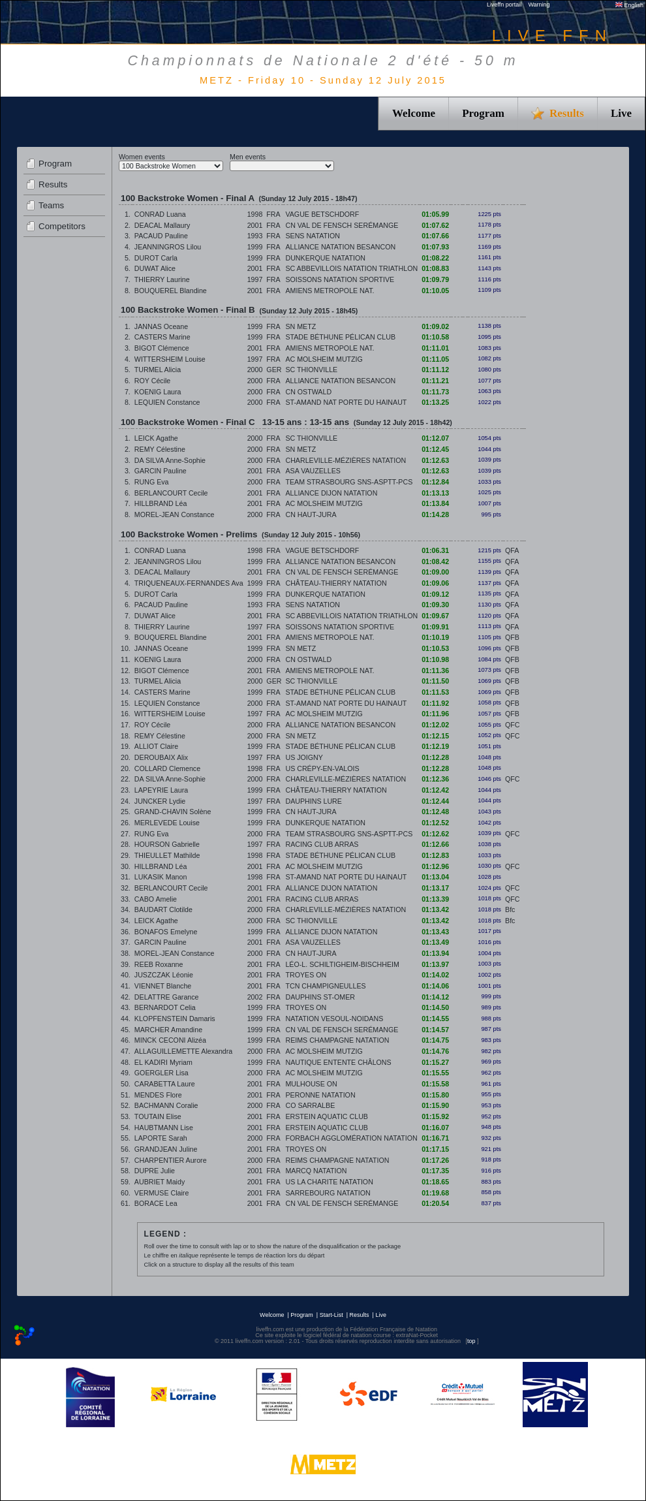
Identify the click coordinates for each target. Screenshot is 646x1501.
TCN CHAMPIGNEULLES (325, 986)
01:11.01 (435, 348)
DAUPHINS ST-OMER (320, 997)
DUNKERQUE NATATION (325, 258)
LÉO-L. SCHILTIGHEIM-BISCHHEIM (342, 964)
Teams (51, 205)
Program (483, 113)
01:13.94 (435, 953)
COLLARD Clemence (167, 768)
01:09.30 (435, 604)
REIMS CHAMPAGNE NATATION (337, 1040)
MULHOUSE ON (311, 1084)
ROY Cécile (152, 381)
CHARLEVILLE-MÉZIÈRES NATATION (345, 460)
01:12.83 (435, 855)
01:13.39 (435, 899)
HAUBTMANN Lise (163, 1127)
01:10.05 (435, 290)
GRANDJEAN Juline (166, 1149)
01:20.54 (435, 1203)
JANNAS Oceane (161, 326)
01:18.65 (435, 1182)
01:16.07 (435, 1127)
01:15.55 (435, 1073)
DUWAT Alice (155, 268)
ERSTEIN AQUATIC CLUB (326, 1116)
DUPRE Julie (154, 1171)
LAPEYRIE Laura (161, 790)
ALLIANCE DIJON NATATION (331, 493)
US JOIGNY (303, 757)
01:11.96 (435, 714)
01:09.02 (435, 326)
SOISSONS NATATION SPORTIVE (339, 279)
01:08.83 (435, 268)
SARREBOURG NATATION (327, 1193)
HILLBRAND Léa (160, 503)
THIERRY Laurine (162, 279)
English (629, 5)
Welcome (413, 113)
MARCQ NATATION (315, 1171)
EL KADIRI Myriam (163, 1062)
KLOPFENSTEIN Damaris (174, 1018)
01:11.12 (435, 369)
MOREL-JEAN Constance (174, 514)
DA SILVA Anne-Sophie (170, 460)
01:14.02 (435, 975)
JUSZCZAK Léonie (163, 975)
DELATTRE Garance (166, 997)
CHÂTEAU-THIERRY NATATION (335, 583)
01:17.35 (435, 1171)
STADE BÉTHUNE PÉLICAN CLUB (340, 337)
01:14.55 (435, 1018)
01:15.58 (435, 1084)
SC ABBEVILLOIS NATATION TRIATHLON (351, 268)
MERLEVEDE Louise (167, 823)
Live (621, 113)
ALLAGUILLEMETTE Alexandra (183, 1051)
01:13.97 (435, 964)
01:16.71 (435, 1138)
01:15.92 (435, 1116)
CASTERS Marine (162, 337)
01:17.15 (435, 1149)
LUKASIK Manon (160, 877)
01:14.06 (435, 986)
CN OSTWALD (308, 392)
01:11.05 (435, 359)
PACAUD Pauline (161, 236)
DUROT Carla (155, 258)
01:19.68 (435, 1193)
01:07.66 (435, 236)
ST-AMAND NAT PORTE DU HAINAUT (346, 402)
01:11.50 (435, 681)
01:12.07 (435, 438)
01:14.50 (435, 1007)
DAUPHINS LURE (313, 801)
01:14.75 (435, 1040)
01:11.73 (435, 392)
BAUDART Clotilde (163, 909)
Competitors (61, 226)
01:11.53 (435, 692)
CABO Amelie (155, 899)
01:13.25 (435, 402)
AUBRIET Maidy (159, 1182)
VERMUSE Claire (161, 1193)
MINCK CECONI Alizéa (170, 1040)
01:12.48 (435, 811)
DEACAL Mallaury (162, 225)
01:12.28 (435, 757)
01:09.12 (435, 594)
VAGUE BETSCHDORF (322, 214)
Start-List (331, 1315)
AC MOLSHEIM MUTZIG (323, 359)
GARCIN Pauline (160, 471)
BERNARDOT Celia (165, 1007)
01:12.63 (435, 460)
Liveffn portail (504, 4)
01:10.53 (435, 648)
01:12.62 (435, 834)
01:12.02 (435, 725)
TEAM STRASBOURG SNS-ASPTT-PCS (348, 482)
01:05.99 (435, 214)
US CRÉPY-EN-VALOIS (322, 768)
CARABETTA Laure (164, 1084)
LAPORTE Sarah (160, 1138)
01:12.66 (435, 844)
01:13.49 (435, 942)
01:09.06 (435, 583)
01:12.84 (435, 482)
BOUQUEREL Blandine (170, 290)
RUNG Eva (151, 482)
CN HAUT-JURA (310, 514)
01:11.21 (435, 381)
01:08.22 (435, 258)
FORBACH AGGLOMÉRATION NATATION (351, 1138)
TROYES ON (305, 975)
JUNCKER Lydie (159, 801)
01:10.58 (435, 337)
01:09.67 (435, 616)
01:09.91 (435, 627)
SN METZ (300, 326)
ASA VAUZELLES (313, 471)
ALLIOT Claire (156, 746)
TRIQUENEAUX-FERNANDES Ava (188, 583)
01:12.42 (435, 790)
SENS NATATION (312, 236)
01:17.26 (435, 1160)
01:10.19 (435, 637)
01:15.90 (435, 1105)
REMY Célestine (159, 449)
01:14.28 (435, 514)
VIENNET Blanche (162, 986)
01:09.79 (435, 279)
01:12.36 (435, 779)
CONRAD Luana (160, 214)
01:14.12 (435, 997)
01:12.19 (435, 746)
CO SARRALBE (310, 1105)
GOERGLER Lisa (161, 1073)
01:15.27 (435, 1062)
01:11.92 (435, 703)
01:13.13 (435, 493)
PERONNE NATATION (320, 1095)
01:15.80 (435, 1095)
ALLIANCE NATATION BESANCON (340, 247)
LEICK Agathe (156, 438)
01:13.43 (435, 932)
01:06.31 (435, 550)
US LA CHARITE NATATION (329, 1182)
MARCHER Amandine (168, 1030)
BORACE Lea (155, 1203)
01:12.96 (435, 866)
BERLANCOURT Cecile (171, 493)
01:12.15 (435, 736)
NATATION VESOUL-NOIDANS (334, 1018)
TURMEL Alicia (157, 369)
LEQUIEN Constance (167, 402)
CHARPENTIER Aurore (170, 1160)
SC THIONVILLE (311, 369)
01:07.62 (435, 225)
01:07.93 (435, 247)
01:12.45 (435, 449)
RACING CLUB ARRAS (321, 844)
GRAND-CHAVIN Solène (172, 811)
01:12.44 (435, 801)
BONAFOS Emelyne (166, 932)
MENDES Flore (158, 1095)
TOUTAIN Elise (157, 1116)
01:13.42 (435, 909)
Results (52, 184)
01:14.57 (435, 1030)
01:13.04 (435, 877)
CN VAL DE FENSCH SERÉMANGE (341, 225)
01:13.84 (435, 503)
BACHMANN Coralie (166, 1105)
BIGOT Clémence (161, 348)
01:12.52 (435, 823)
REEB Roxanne (158, 964)
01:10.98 (435, 659)
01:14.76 (435, 1051)
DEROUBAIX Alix (161, 757)
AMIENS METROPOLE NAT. (329, 290)
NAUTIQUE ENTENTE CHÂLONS (338, 1062)
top (471, 1341)
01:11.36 (435, 670)
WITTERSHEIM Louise (170, 359)
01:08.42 (435, 561)
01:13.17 (435, 888)
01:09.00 (435, 572)
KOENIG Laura (157, 392)
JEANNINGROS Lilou (167, 247)
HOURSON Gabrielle (167, 844)
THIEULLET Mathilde (167, 855)
